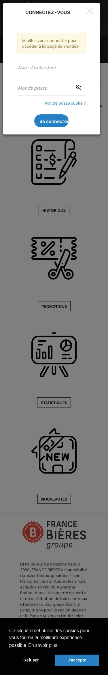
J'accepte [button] (77, 660)
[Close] (89, 11)
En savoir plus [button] (42, 645)
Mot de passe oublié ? (65, 103)
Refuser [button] (31, 660)
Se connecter (54, 121)
